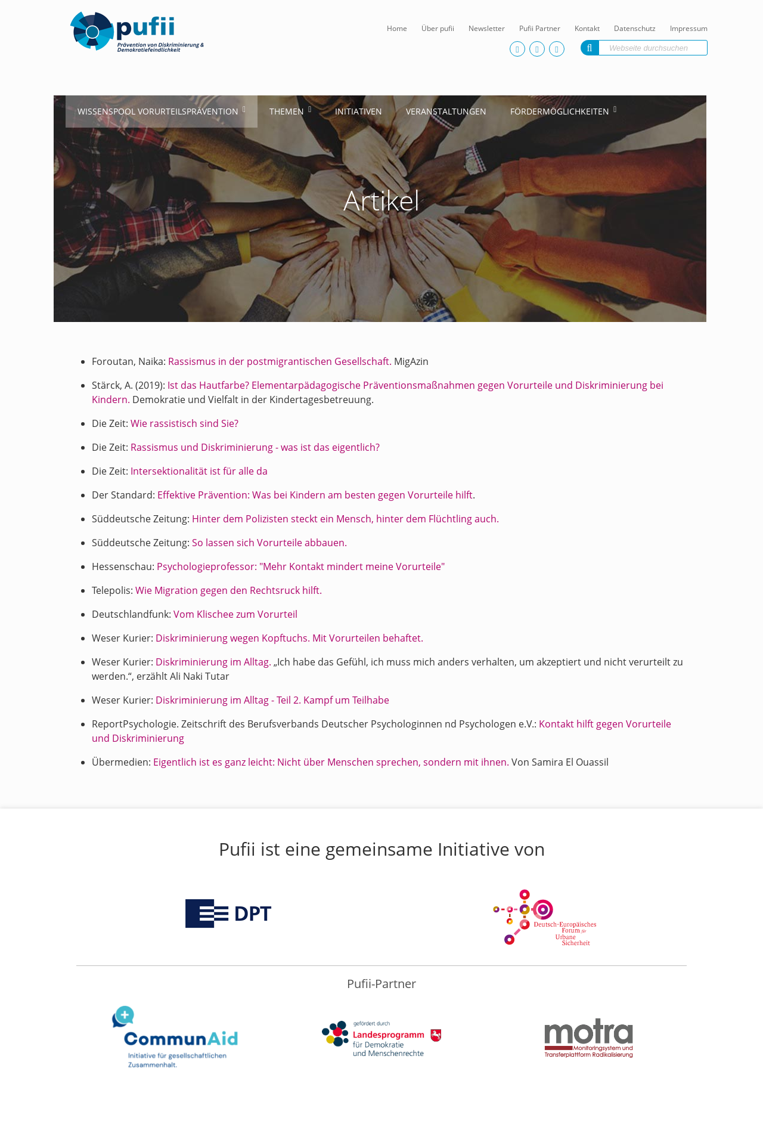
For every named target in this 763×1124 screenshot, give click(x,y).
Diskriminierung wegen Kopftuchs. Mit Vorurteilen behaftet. (289, 638)
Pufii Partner (539, 28)
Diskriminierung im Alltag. (213, 661)
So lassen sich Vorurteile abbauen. (269, 542)
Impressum (689, 28)
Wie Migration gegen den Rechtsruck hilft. (227, 590)
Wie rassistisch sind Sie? (184, 423)
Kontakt (587, 28)
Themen (286, 111)
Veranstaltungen (446, 111)
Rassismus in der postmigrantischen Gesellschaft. (280, 361)
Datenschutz (635, 28)
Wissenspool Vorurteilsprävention (157, 111)
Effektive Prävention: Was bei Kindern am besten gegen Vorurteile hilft (315, 494)
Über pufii (437, 28)
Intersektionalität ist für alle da (199, 471)
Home (397, 28)
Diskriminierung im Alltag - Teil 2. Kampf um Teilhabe (272, 700)
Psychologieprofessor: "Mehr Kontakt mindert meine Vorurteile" (301, 566)
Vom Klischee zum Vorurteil (235, 614)
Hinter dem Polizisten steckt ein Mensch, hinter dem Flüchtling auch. (345, 518)
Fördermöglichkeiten (559, 111)
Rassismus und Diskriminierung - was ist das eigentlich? (255, 447)
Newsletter (487, 28)
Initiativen (358, 111)
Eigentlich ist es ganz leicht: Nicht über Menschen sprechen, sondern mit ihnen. (332, 762)
